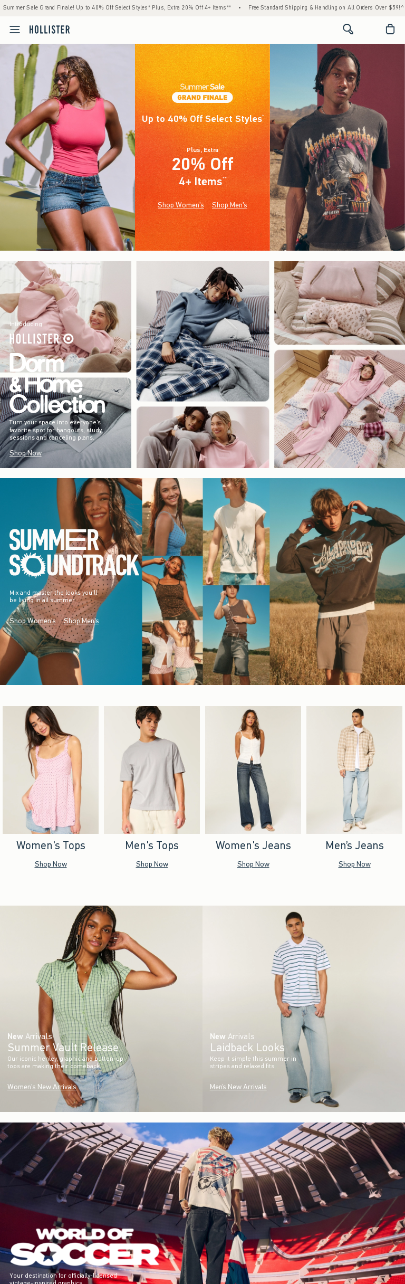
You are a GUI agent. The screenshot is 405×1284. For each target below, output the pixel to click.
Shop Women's (181, 205)
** (225, 179)
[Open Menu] (11, 29)
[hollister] (50, 29)
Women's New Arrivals (41, 1087)
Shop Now (25, 453)
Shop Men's (229, 205)
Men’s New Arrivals (238, 1087)
